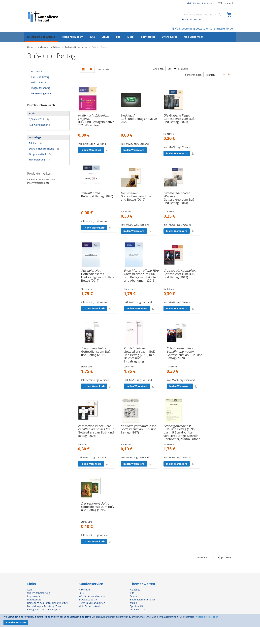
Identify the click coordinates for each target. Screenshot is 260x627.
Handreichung (39, 159)
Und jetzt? (127, 115)
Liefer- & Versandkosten (92, 602)
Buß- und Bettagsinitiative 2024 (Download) (96, 123)
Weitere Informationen (206, 616)
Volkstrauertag (39, 82)
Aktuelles (135, 589)
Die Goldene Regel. (176, 115)
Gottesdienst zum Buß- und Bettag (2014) (179, 201)
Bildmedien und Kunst (142, 599)
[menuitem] (41, 37)
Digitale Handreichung (44, 148)
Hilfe (81, 592)
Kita (132, 592)
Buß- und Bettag (40, 76)
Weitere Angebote (41, 93)
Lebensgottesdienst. (177, 426)
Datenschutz (34, 599)
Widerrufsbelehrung (38, 592)
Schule (133, 596)
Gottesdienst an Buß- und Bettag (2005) (96, 434)
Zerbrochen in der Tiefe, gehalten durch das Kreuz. (96, 427)
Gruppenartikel (40, 154)
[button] (107, 150)
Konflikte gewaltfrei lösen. (139, 426)
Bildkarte (35, 143)
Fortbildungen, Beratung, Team (44, 606)
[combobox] (202, 14)
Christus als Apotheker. (179, 271)
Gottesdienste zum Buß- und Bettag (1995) (98, 508)
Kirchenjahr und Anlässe (49, 47)
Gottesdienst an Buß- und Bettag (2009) (184, 356)
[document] (130, 620)
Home (30, 47)
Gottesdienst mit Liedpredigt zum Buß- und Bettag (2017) (99, 277)
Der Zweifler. (129, 193)
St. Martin (36, 71)
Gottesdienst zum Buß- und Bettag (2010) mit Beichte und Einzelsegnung (140, 356)
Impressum (33, 596)
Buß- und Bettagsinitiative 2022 (139, 120)
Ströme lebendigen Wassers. (176, 194)
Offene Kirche (137, 609)
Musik (133, 602)
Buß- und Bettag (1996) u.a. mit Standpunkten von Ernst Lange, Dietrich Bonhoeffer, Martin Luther (181, 434)
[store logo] (43, 16)
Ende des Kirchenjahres (76, 47)
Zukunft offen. (91, 193)
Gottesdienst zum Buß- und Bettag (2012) (179, 275)
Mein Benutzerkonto (90, 606)
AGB (29, 589)
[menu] (130, 37)
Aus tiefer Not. (91, 271)
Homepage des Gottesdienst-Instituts (47, 602)
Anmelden (207, 3)
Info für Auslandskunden (92, 596)
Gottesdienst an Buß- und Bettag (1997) (139, 430)
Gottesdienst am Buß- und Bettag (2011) (96, 353)
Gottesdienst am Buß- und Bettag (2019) (136, 197)
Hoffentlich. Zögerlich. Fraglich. (93, 117)
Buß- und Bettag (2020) (97, 196)
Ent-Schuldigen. (135, 348)
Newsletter (85, 589)
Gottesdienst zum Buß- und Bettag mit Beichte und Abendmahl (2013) (140, 277)
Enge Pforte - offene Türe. (141, 271)
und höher (40, 124)
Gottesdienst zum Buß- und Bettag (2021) (179, 120)
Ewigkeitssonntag (40, 87)
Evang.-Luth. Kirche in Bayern (43, 609)
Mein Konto (193, 3)
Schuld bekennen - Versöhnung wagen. (180, 349)
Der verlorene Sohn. (95, 503)
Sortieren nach (193, 74)
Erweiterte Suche (191, 19)
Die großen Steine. (94, 348)
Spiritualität (136, 606)
